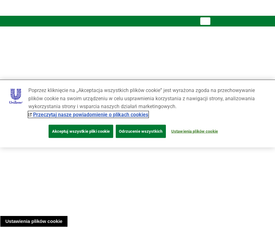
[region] (137, 114)
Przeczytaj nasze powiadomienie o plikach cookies (90, 114)
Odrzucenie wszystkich (140, 131)
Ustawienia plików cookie (33, 221)
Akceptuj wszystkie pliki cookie (81, 131)
